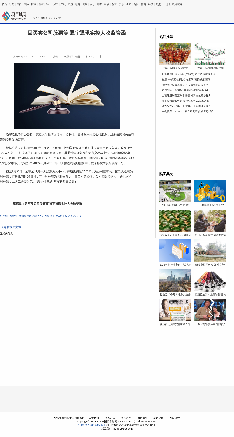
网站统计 (175, 417)
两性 (136, 4)
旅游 (70, 4)
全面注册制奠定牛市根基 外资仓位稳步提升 (186, 95)
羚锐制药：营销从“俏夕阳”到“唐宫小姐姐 (185, 90)
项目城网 (177, 4)
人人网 (43, 215)
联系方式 (110, 417)
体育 (143, 4)
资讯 (50, 18)
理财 (41, 4)
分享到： (5, 215)
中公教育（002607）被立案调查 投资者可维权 (188, 111)
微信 (49, 215)
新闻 (11, 4)
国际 (26, 4)
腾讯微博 (34, 215)
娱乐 (92, 4)
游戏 (99, 4)
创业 (114, 4)
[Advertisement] (193, 141)
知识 (63, 4)
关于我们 (94, 417)
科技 (150, 4)
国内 (19, 4)
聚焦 (43, 18)
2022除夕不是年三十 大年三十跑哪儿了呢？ (186, 106)
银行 (48, 4)
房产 (55, 4)
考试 (128, 4)
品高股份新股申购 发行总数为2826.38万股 (185, 100)
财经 (33, 4)
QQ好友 (77, 215)
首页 (4, 4)
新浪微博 (24, 215)
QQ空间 (14, 215)
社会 (107, 4)
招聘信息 (142, 417)
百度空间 (67, 215)
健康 (84, 4)
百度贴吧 (57, 215)
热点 (158, 4)
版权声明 (126, 417)
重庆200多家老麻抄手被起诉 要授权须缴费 (186, 79)
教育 (77, 4)
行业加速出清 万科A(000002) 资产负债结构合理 (188, 74)
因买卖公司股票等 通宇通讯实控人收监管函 (53, 203)
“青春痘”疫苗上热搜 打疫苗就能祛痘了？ (185, 84)
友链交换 (158, 417)
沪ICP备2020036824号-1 (91, 425)
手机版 (167, 4)
